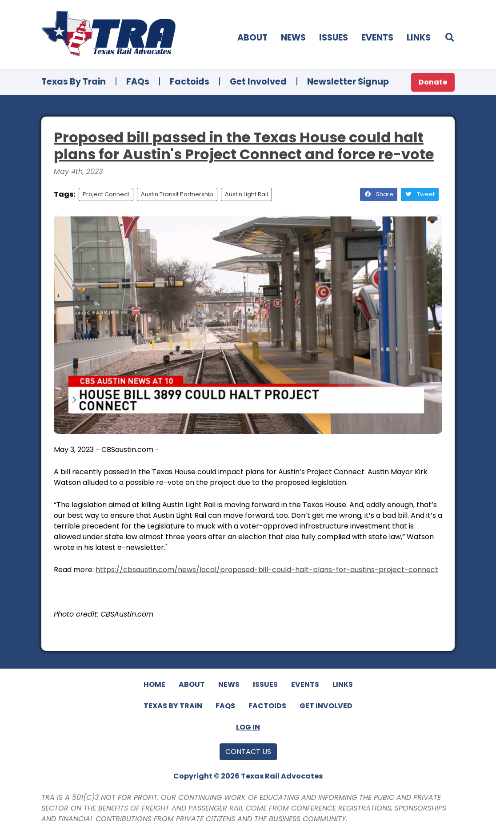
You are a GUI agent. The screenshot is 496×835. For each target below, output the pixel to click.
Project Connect (106, 194)
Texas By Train (73, 82)
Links (419, 38)
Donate (433, 82)
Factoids (189, 82)
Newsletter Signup (348, 82)
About (252, 38)
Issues (333, 38)
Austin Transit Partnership (177, 194)
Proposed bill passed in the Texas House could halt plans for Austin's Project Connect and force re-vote (244, 145)
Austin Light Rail (246, 194)
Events (377, 38)
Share (378, 194)
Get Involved (258, 82)
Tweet (420, 194)
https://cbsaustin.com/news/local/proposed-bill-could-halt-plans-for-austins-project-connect (267, 570)
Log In (248, 727)
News (293, 38)
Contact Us (248, 751)
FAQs (137, 82)
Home (154, 684)
